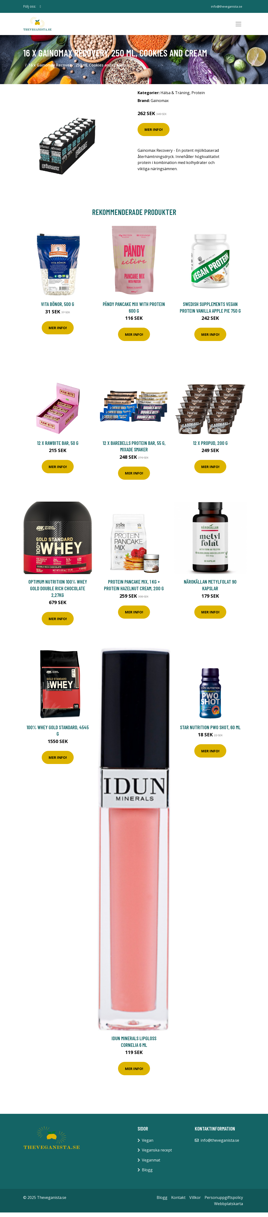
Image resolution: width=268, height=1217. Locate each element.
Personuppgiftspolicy (224, 1201)
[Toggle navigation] (238, 26)
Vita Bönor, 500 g (57, 308)
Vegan (147, 1144)
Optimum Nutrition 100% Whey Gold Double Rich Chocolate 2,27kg (57, 592)
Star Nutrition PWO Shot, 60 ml (210, 731)
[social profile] (40, 6)
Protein (198, 97)
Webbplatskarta (228, 1208)
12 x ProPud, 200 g (210, 447)
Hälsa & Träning (175, 97)
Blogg (147, 1174)
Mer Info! (153, 134)
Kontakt (178, 1201)
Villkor (195, 1201)
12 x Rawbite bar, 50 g (57, 447)
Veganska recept (157, 1154)
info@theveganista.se (224, 6)
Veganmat (151, 1164)
